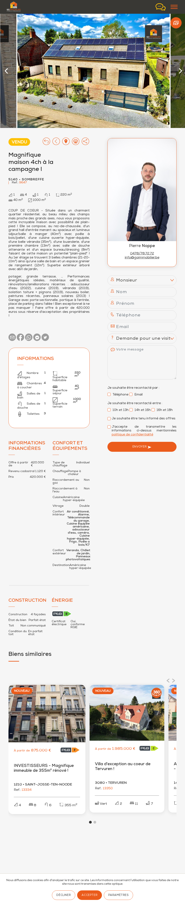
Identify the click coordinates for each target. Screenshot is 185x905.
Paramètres (118, 895)
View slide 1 (90, 822)
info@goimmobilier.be (142, 258)
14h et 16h (140, 410)
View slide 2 (94, 822)
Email (136, 394)
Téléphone (117, 394)
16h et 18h (162, 410)
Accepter (89, 895)
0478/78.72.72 (142, 253)
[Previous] (7, 71)
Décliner (63, 895)
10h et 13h (118, 410)
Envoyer (142, 447)
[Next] (180, 71)
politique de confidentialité (132, 434)
